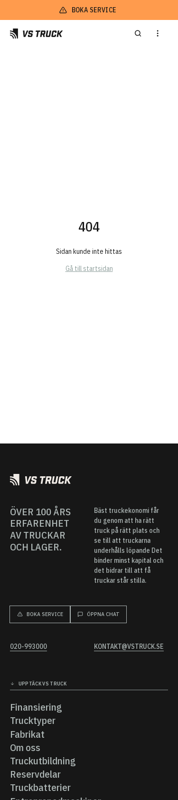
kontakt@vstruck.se (129, 647)
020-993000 (28, 647)
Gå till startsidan (89, 268)
